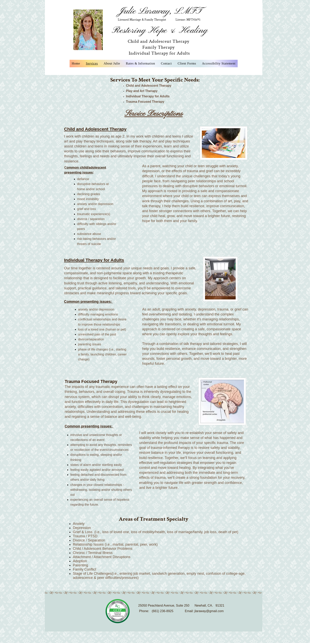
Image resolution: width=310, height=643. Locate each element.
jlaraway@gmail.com (209, 611)
